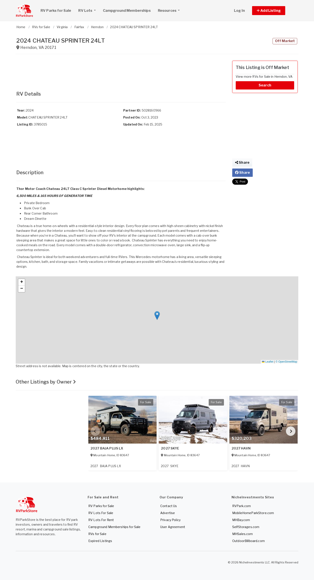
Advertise (167, 513)
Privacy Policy (170, 520)
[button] (273, 10)
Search (265, 85)
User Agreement (172, 527)
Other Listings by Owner (46, 382)
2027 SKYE (170, 448)
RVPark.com (241, 506)
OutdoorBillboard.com (248, 541)
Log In (239, 11)
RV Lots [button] (88, 10)
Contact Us (168, 506)
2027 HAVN (241, 448)
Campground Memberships (127, 11)
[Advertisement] (121, 70)
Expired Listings (100, 541)
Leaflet (267, 361)
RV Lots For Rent (101, 520)
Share (242, 162)
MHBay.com (241, 520)
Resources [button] (167, 11)
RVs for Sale (97, 534)
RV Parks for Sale (56, 11)
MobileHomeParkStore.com (253, 513)
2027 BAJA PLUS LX (106, 448)
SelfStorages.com (245, 527)
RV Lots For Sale (100, 513)
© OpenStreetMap (286, 361)
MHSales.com (242, 534)
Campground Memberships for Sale (114, 527)
